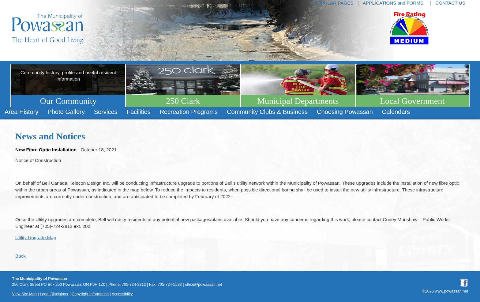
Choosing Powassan (345, 111)
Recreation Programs (189, 111)
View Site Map (24, 294)
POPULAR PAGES (334, 3)
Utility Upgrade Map (35, 237)
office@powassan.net (203, 284)
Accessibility (122, 294)
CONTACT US (450, 3)
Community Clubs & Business (267, 111)
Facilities (139, 111)
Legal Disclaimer (54, 294)
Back (20, 256)
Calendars (396, 111)
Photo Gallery (65, 111)
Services (106, 111)
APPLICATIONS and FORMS (393, 3)
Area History (21, 111)
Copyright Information (90, 294)
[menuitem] (21, 112)
